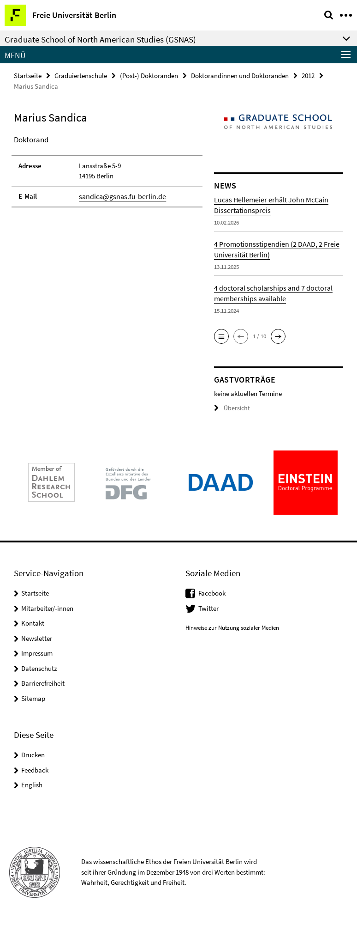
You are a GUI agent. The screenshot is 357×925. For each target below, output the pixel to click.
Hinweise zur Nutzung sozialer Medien (232, 627)
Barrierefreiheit (43, 682)
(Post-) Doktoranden (149, 75)
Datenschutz (39, 667)
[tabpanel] (107, 170)
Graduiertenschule (80, 75)
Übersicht (230, 408)
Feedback (34, 769)
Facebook (212, 592)
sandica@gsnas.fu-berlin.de (119, 195)
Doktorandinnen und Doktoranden (240, 75)
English (31, 784)
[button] (221, 336)
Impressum (37, 652)
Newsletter (36, 637)
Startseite (28, 75)
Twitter (208, 607)
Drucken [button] (33, 754)
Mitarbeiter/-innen (47, 607)
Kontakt (32, 622)
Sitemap (33, 697)
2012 (308, 75)
